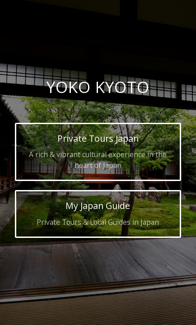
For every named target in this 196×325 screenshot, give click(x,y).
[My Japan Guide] (98, 214)
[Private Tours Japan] (98, 152)
